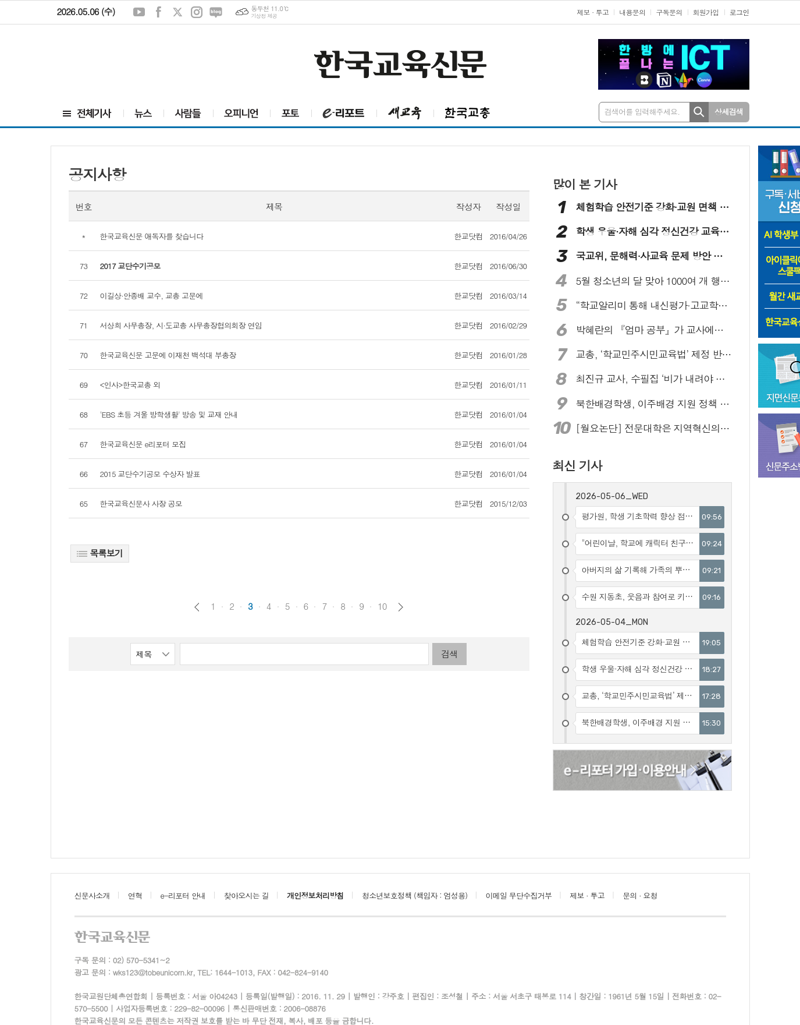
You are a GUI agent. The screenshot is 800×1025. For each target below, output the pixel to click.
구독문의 (669, 12)
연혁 (135, 895)
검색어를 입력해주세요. (642, 111)
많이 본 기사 (585, 184)
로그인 (739, 12)
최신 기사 (577, 465)
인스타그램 (196, 12)
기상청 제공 (264, 16)
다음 (400, 607)
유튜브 (139, 12)
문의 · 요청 (640, 895)
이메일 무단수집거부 (519, 895)
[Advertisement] (126, 56)
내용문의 (632, 12)
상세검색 (728, 111)
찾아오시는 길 (246, 895)
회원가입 (706, 12)
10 (382, 606)
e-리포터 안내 (183, 895)
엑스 (177, 12)
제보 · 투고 (593, 12)
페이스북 (158, 12)
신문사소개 (92, 895)
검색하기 (699, 112)
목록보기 (100, 553)
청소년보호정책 (414, 895)
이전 (197, 607)
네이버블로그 (216, 12)
